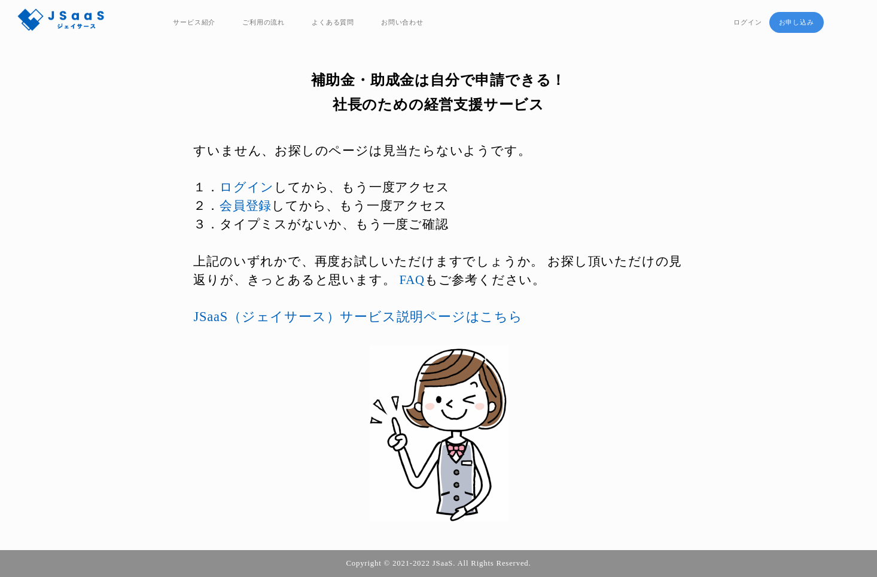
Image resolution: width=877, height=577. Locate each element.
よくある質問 (333, 22)
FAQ (411, 279)
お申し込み (796, 22)
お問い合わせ (402, 22)
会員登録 (246, 205)
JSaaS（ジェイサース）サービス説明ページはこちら (357, 316)
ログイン (747, 22)
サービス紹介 (194, 22)
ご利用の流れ (263, 22)
